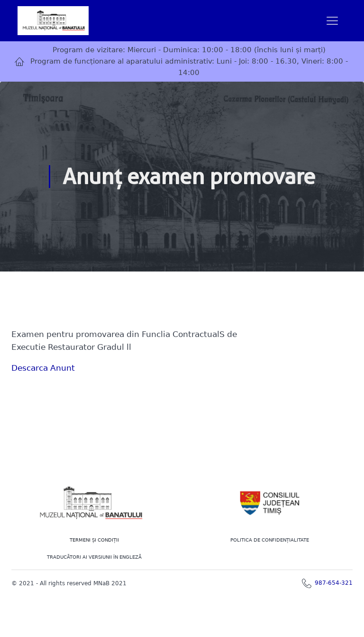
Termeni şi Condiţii (94, 540)
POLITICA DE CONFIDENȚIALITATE (269, 540)
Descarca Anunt (43, 368)
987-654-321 (334, 583)
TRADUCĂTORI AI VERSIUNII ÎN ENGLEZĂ (94, 557)
